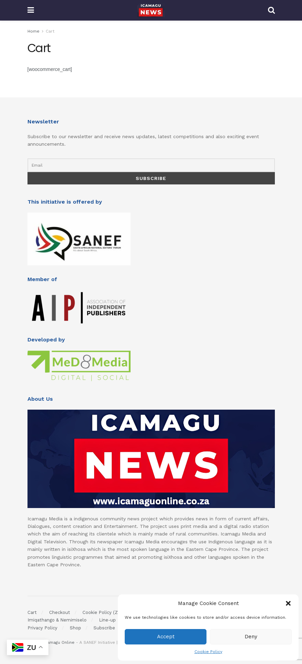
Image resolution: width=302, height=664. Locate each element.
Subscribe (104, 627)
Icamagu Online (59, 642)
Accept (166, 636)
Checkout (59, 612)
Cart (50, 31)
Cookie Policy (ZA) (102, 612)
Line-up (107, 620)
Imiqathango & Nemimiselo (57, 620)
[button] (288, 603)
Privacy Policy (42, 627)
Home (33, 31)
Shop (75, 627)
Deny (251, 636)
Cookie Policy (208, 651)
